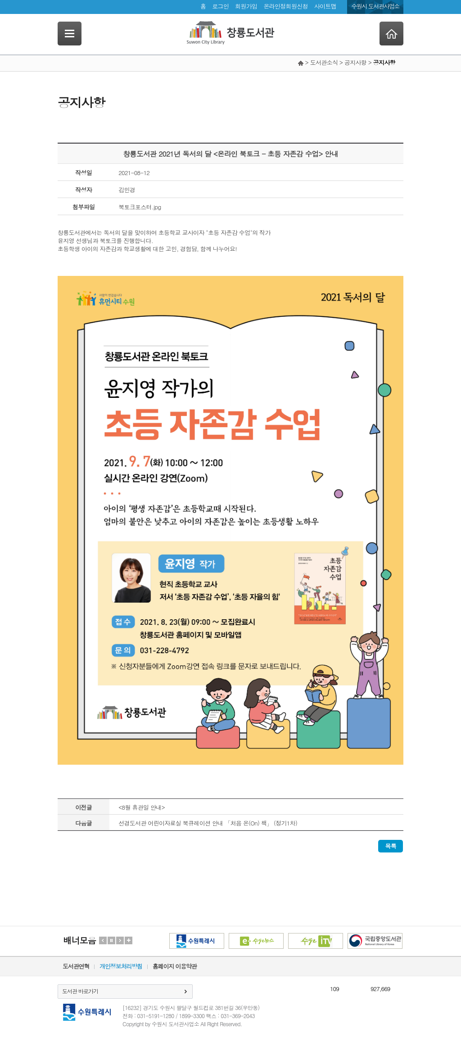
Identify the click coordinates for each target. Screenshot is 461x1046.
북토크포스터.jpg (139, 207)
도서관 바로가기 (80, 991)
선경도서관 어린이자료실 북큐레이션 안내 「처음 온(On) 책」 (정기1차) (207, 823)
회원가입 (246, 6)
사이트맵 (325, 6)
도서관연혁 (76, 966)
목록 (390, 846)
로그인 (220, 6)
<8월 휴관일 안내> (141, 807)
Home (391, 33)
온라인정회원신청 (285, 6)
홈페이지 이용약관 (175, 966)
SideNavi (69, 33)
